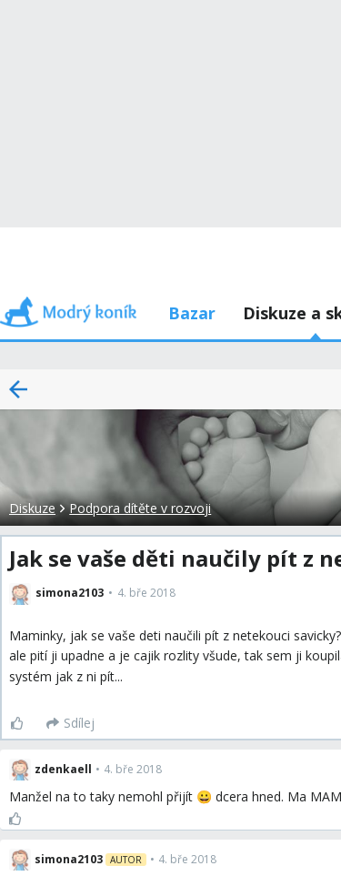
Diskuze (32, 508)
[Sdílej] (70, 723)
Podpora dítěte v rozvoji (140, 508)
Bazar (192, 313)
